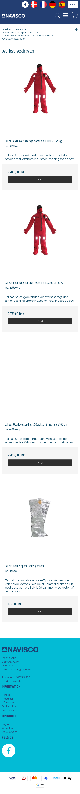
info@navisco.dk (11, 681)
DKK (72, 4)
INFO (40, 179)
